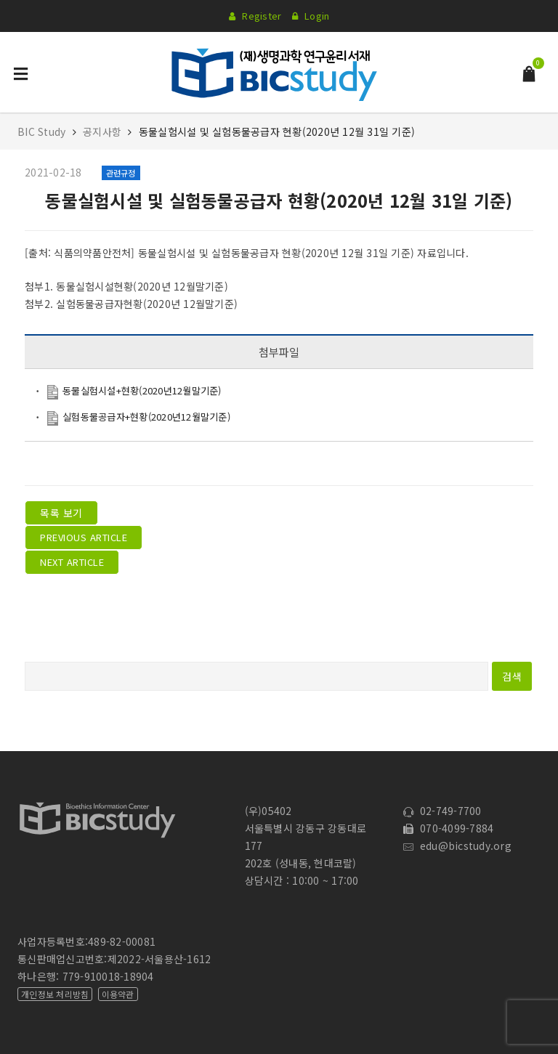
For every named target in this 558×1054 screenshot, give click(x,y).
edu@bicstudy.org (457, 845)
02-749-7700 (442, 810)
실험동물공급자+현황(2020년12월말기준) (146, 416)
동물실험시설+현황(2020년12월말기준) (142, 390)
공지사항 (102, 131)
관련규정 (121, 173)
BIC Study (43, 131)
